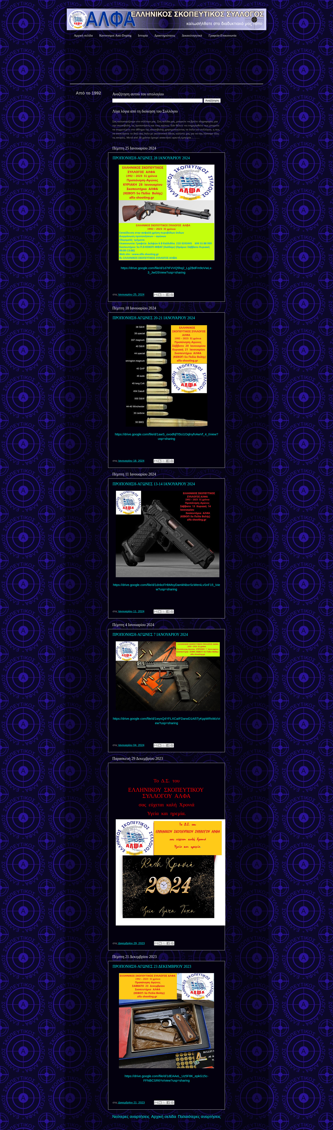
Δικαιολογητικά (192, 35)
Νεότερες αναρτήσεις (131, 1116)
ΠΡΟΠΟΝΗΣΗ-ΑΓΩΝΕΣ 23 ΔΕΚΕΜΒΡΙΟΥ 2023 (152, 966)
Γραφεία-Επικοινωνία (222, 35)
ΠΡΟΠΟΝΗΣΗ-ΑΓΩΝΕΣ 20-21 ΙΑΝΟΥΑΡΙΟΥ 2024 (154, 318)
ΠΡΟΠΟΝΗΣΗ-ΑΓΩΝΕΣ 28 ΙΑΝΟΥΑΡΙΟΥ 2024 (151, 158)
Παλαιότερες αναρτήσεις (199, 1116)
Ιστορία (143, 35)
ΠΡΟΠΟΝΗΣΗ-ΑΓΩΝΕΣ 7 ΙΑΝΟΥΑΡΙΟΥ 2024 (150, 634)
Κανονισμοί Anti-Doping (115, 35)
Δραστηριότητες (164, 35)
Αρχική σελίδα (83, 35)
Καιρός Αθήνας (166, 61)
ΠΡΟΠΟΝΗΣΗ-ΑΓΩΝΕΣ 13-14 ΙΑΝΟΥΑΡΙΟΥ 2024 (154, 484)
